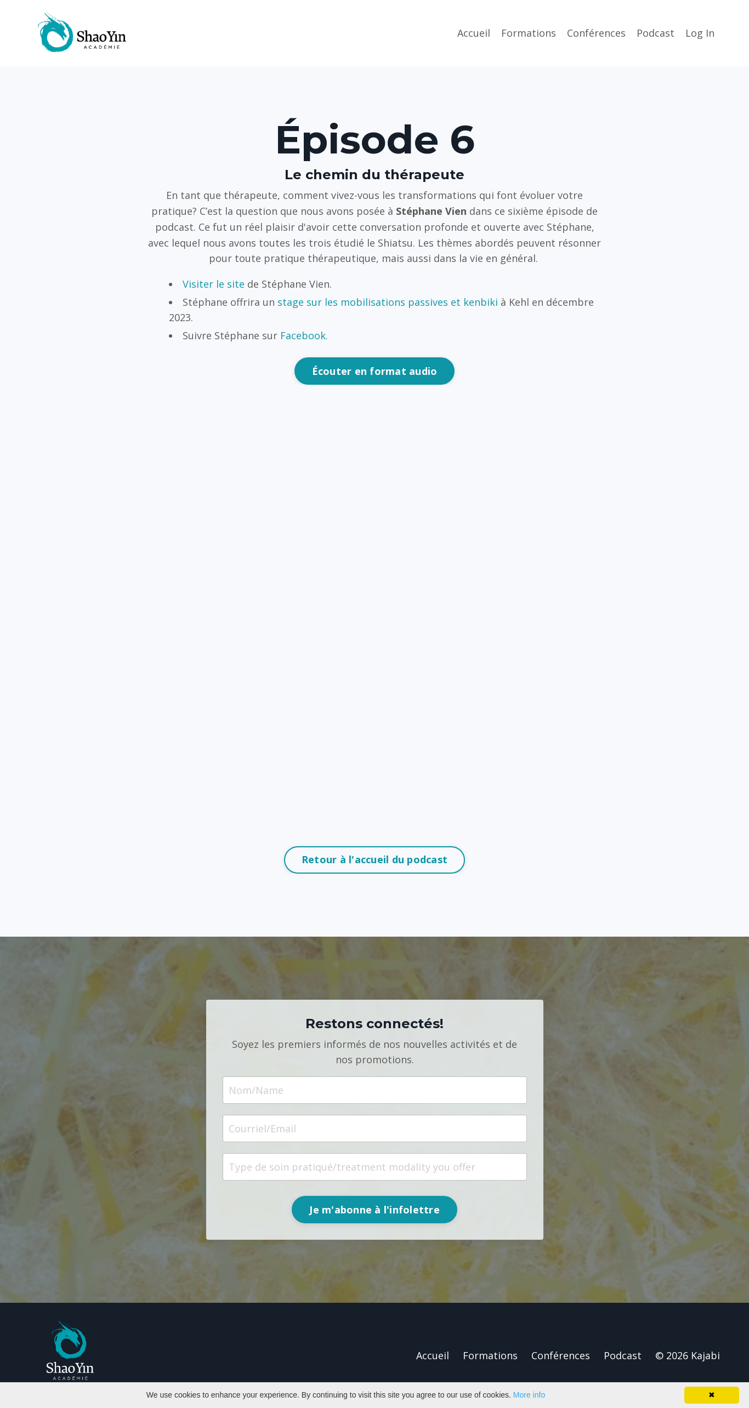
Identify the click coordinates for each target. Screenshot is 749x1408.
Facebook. (304, 335)
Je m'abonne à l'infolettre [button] (374, 1209)
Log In (699, 32)
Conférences (596, 32)
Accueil (473, 32)
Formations (528, 32)
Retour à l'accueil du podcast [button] (374, 859)
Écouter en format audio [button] (375, 371)
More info (529, 1394)
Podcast (655, 32)
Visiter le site (214, 283)
